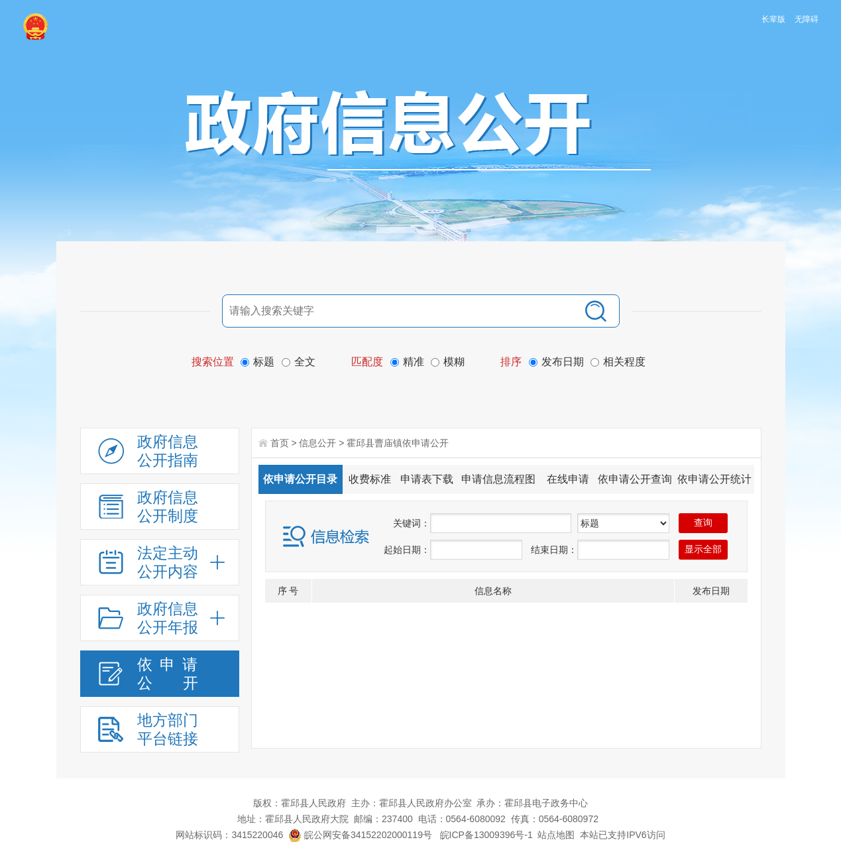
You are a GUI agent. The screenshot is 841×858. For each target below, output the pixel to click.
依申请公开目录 (300, 479)
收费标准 (370, 479)
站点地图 (556, 834)
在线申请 (568, 479)
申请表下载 (426, 479)
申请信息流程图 (498, 479)
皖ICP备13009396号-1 (486, 834)
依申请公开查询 (635, 479)
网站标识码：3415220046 (229, 834)
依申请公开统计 (714, 479)
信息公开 (317, 443)
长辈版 (773, 19)
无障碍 (806, 19)
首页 (279, 443)
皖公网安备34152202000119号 (360, 834)
